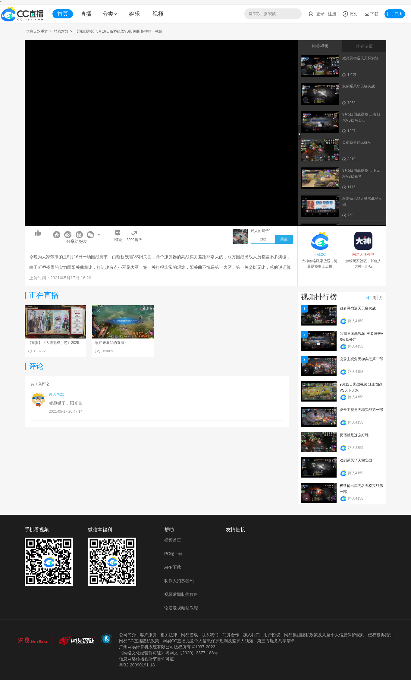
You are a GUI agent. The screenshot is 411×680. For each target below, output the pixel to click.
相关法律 (168, 634)
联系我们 (210, 634)
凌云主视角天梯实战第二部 (361, 359)
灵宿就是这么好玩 (354, 435)
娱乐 (134, 14)
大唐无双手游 (37, 31)
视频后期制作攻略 (181, 594)
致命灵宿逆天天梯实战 (358, 308)
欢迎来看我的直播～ (111, 343)
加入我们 (251, 634)
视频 (157, 14)
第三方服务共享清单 (276, 640)
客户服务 (148, 634)
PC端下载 (173, 553)
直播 (86, 14)
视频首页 (172, 540)
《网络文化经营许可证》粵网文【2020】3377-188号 (168, 652)
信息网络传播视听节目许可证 (146, 658)
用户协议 (271, 634)
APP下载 (172, 567)
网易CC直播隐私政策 (139, 640)
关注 (283, 239)
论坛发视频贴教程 (181, 608)
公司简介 (127, 634)
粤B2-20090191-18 (137, 665)
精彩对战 (61, 31)
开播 (394, 13)
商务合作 (230, 634)
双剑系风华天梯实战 (356, 460)
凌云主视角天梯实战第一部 (361, 410)
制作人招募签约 (179, 581)
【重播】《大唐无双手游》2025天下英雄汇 (62, 343)
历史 (350, 13)
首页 (62, 14)
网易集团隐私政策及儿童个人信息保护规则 (324, 634)
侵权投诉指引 (380, 634)
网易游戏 (189, 634)
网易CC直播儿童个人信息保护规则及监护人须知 (208, 640)
